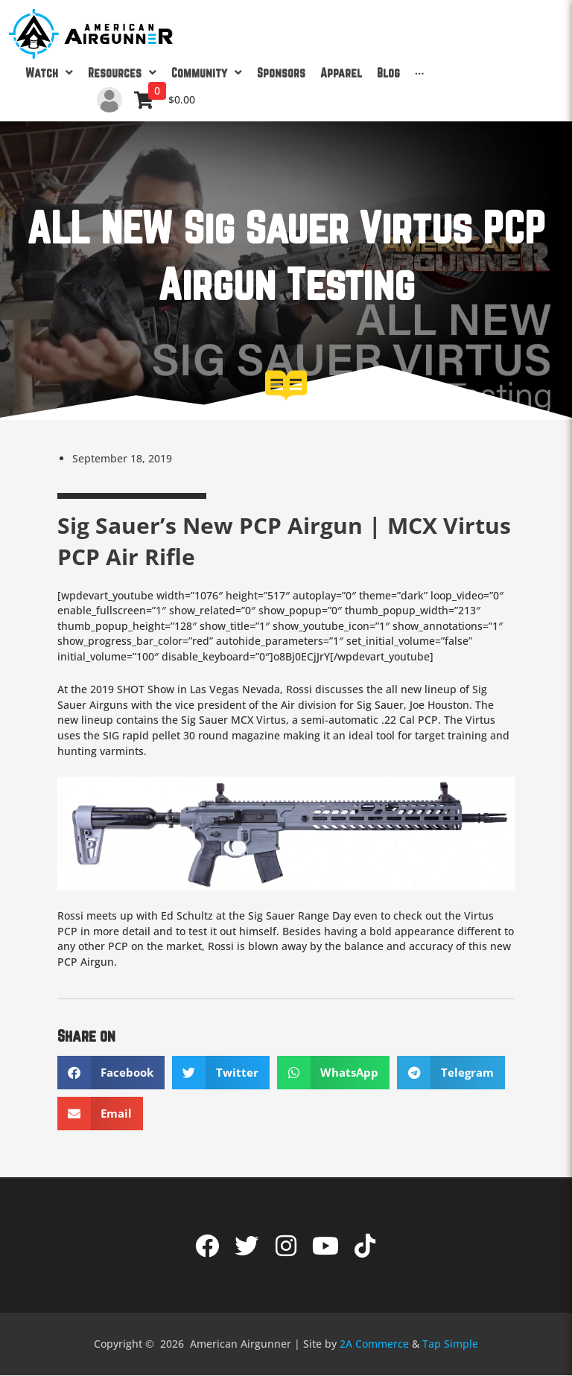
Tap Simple (450, 1344)
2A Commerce (374, 1344)
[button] (111, 1072)
